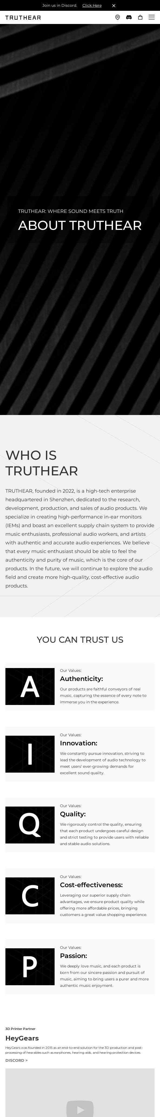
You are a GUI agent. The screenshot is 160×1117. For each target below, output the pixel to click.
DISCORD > (16, 1060)
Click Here (92, 5)
